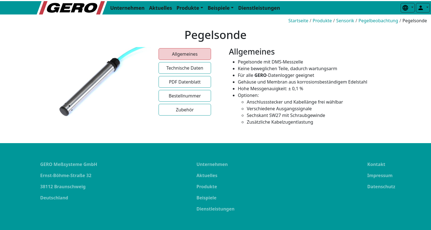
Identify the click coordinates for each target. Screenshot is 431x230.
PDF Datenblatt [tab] (185, 82)
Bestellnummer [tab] (185, 96)
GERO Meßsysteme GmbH (68, 164)
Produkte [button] (187, 7)
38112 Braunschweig (63, 186)
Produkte (207, 186)
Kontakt (376, 164)
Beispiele (207, 198)
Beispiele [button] (219, 7)
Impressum (379, 175)
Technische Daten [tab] (184, 68)
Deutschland (54, 198)
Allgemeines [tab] (185, 54)
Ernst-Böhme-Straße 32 (65, 175)
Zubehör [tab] (185, 110)
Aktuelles (160, 7)
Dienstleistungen (259, 7)
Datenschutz (381, 186)
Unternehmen (127, 7)
